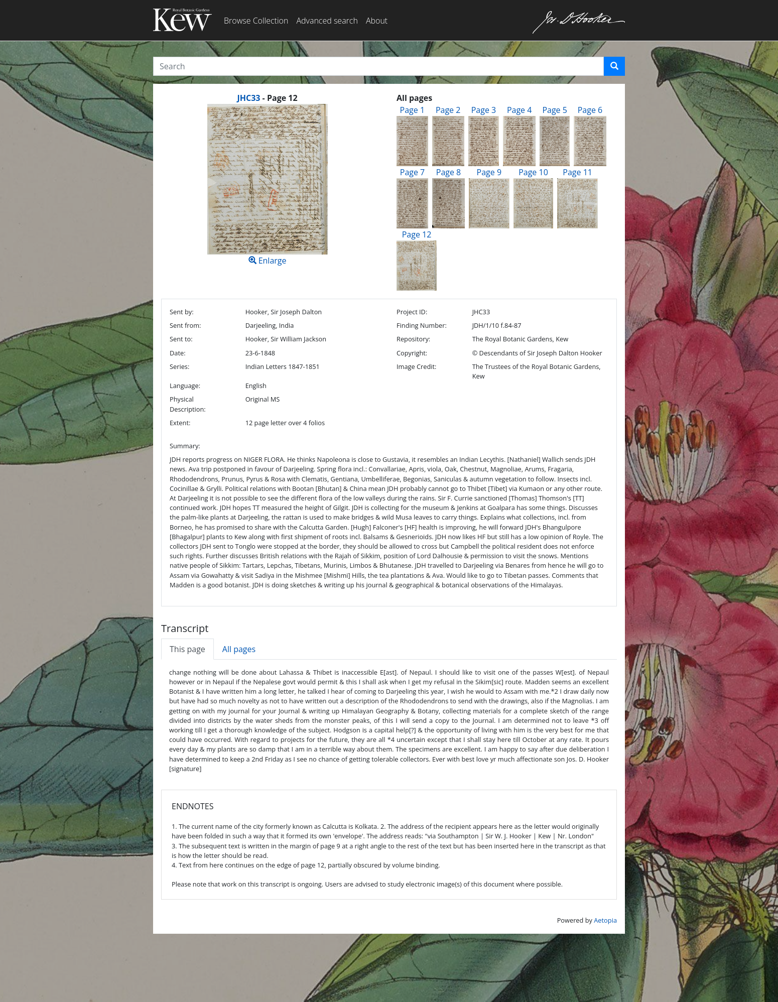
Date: (178, 352)
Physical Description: (188, 404)
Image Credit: (416, 366)
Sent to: (181, 338)
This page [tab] (187, 649)
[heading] (267, 97)
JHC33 (248, 97)
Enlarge (267, 185)
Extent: (180, 422)
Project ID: (412, 311)
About (376, 20)
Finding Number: (422, 325)
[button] (614, 66)
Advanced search (326, 20)
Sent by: (182, 311)
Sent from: (185, 325)
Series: (179, 366)
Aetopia (605, 920)
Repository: (413, 338)
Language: (185, 385)
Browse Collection (256, 20)
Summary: (185, 445)
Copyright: (412, 352)
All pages (238, 649)
